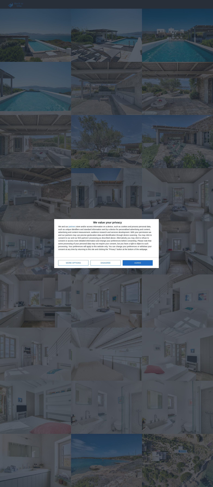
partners (72, 227)
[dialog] (106, 243)
